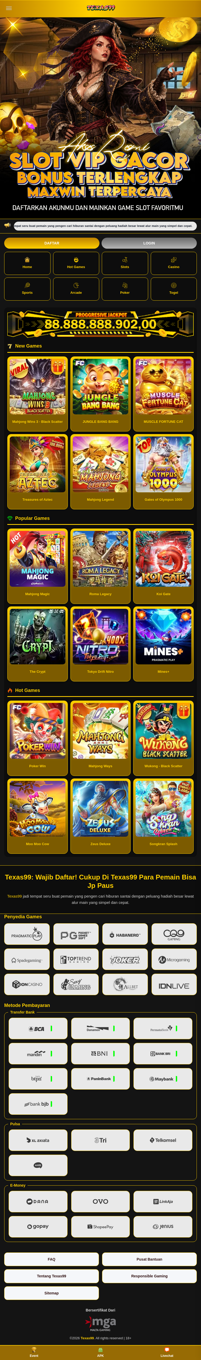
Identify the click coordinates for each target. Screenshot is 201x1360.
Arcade (76, 289)
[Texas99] (100, 8)
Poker (125, 289)
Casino (173, 263)
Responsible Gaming (149, 1276)
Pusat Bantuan (149, 1259)
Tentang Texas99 (51, 1276)
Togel (173, 289)
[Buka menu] (9, 8)
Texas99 (14, 896)
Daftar (51, 243)
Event (34, 1352)
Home (27, 263)
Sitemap (51, 1293)
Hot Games (76, 263)
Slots (125, 263)
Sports (27, 289)
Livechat (167, 1352)
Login (149, 243)
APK (100, 1352)
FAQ (51, 1259)
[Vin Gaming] (100, 1323)
